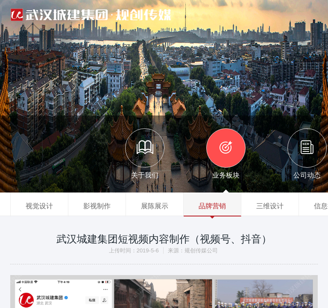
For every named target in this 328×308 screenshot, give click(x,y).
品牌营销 (212, 206)
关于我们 (144, 153)
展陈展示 (154, 206)
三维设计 (270, 206)
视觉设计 (39, 206)
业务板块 (226, 153)
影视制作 (97, 206)
